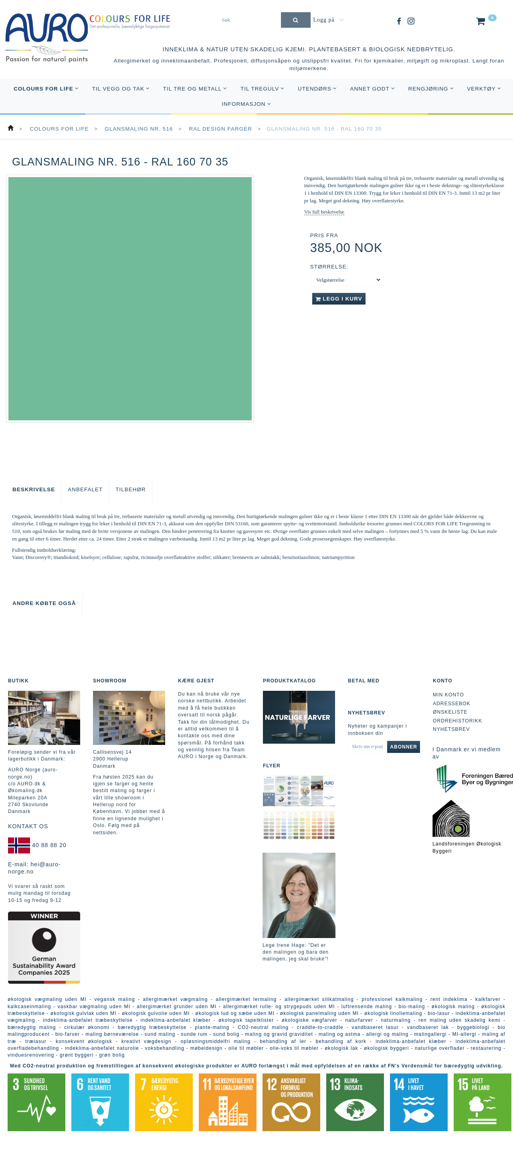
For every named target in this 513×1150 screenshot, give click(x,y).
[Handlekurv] (486, 23)
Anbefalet (85, 489)
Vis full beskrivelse (324, 212)
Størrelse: (329, 267)
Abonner (403, 747)
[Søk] (296, 20)
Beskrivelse (33, 489)
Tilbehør (130, 489)
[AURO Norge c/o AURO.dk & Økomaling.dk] (47, 32)
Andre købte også (44, 603)
